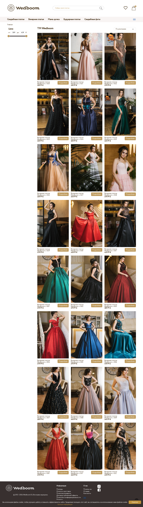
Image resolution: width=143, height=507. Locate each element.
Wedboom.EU (28, 495)
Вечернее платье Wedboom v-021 (77, 83)
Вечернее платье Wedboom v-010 (43, 472)
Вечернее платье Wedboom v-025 (110, 138)
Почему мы (87, 489)
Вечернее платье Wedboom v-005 (77, 361)
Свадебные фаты (92, 19)
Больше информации (65, 504)
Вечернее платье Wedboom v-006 (110, 361)
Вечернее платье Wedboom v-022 (110, 83)
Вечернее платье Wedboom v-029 (43, 250)
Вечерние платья (36, 19)
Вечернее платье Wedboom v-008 (77, 417)
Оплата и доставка (63, 491)
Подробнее (63, 83)
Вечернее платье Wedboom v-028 (110, 194)
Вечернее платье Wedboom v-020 (43, 83)
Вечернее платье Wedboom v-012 (110, 472)
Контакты (87, 493)
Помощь (59, 489)
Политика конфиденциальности (68, 497)
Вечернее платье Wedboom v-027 (77, 194)
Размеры (59, 499)
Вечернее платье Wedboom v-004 (43, 361)
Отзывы (86, 491)
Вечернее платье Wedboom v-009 (110, 417)
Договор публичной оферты (67, 495)
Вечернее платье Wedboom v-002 (77, 305)
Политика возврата (63, 493)
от (12, 32)
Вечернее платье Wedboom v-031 (110, 250)
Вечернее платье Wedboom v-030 (77, 250)
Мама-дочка (53, 19)
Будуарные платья (72, 19)
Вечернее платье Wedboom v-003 (110, 305)
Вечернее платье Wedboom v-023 (43, 138)
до (21, 32)
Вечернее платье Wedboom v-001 (43, 305)
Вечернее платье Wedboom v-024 (77, 138)
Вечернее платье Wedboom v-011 (77, 472)
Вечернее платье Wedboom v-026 (43, 194)
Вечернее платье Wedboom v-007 (43, 417)
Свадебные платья (15, 19)
